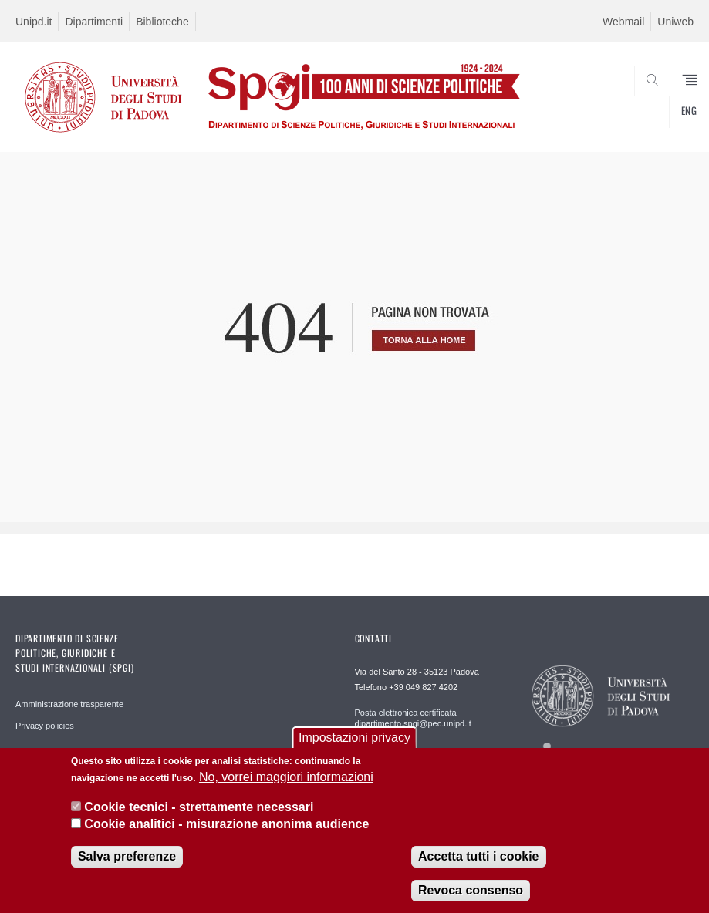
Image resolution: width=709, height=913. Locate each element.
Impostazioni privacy (354, 739)
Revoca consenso (470, 891)
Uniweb (675, 21)
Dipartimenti (94, 21)
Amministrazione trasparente (69, 704)
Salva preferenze (127, 857)
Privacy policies (44, 725)
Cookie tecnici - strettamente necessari (198, 807)
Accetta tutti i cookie (478, 857)
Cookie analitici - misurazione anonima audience (226, 825)
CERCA (650, 114)
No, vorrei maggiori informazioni (286, 778)
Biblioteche (162, 21)
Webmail (623, 21)
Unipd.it (33, 21)
